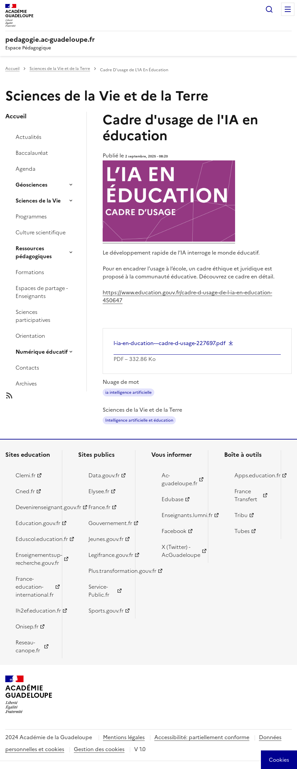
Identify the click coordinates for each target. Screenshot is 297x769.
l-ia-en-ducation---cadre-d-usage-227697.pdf (169, 343)
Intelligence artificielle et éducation (139, 420)
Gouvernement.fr (107, 523)
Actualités (28, 137)
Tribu (241, 515)
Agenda (25, 169)
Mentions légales (124, 737)
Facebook (174, 531)
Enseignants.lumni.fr (181, 515)
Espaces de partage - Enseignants (42, 292)
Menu (287, 9)
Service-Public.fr (98, 591)
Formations (30, 272)
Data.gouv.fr (104, 475)
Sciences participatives (33, 316)
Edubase (172, 499)
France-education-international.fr (35, 587)
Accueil (12, 69)
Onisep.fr (27, 626)
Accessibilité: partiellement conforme (201, 737)
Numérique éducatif (42, 352)
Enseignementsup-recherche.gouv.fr (35, 559)
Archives (26, 383)
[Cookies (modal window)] (279, 759)
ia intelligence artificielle (128, 392)
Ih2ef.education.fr (35, 611)
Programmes (31, 216)
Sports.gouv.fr (106, 611)
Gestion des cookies (99, 749)
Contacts (27, 368)
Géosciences (31, 185)
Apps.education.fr (253, 475)
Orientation (30, 336)
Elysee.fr (98, 491)
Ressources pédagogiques (34, 252)
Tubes (242, 531)
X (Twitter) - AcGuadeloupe (181, 551)
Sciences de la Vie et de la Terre (59, 69)
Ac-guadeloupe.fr (179, 479)
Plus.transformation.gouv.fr (107, 571)
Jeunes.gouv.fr (106, 539)
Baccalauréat (32, 153)
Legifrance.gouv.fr (107, 555)
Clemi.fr (25, 475)
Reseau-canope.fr (28, 646)
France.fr (99, 507)
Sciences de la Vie (38, 201)
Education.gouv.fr (35, 523)
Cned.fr (25, 491)
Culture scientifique (41, 232)
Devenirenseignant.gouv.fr (35, 507)
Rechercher (269, 9)
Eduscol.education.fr (35, 539)
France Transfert (245, 495)
